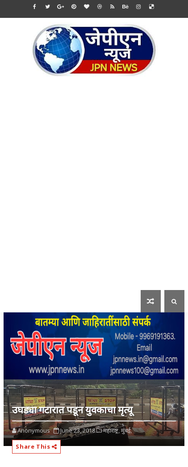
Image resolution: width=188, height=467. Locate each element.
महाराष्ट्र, (111, 430)
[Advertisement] (94, 190)
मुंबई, (126, 430)
